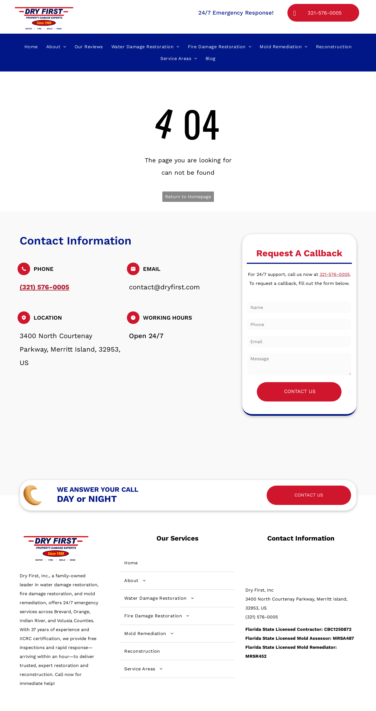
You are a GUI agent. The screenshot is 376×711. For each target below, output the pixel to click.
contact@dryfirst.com (164, 287)
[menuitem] (31, 46)
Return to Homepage (188, 196)
